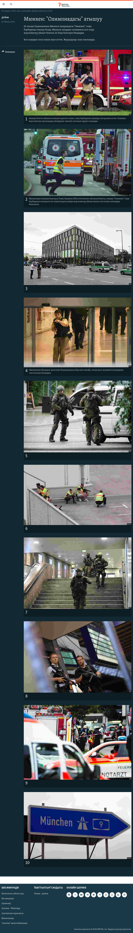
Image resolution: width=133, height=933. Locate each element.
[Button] (8, 52)
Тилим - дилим (41, 894)
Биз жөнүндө (8, 899)
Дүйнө (5, 17)
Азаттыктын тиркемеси (13, 913)
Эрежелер (6, 903)
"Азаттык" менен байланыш (14, 923)
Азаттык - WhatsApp (11, 908)
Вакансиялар (8, 918)
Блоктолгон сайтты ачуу (13, 894)
